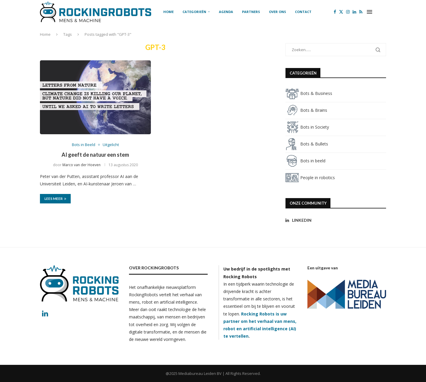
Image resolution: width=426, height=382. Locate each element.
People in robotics (310, 177)
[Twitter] (341, 12)
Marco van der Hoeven (81, 164)
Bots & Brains (306, 110)
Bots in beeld (305, 161)
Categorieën (194, 11)
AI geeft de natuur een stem (95, 154)
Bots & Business (308, 93)
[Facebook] (335, 12)
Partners (251, 11)
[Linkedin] (354, 12)
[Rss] (360, 12)
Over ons (277, 11)
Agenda (226, 11)
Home (168, 11)
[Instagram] (348, 12)
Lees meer (55, 198)
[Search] (383, 12)
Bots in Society (307, 127)
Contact (303, 11)
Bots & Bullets (306, 144)
